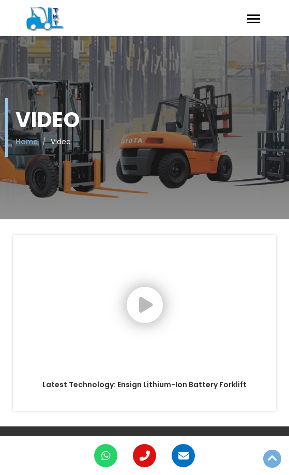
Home (27, 141)
